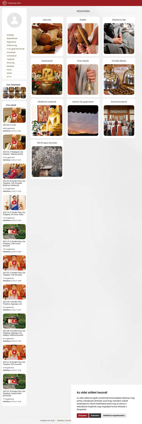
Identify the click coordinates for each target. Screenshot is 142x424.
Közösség (9, 63)
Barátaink (9, 66)
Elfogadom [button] (83, 415)
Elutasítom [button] (95, 415)
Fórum (8, 69)
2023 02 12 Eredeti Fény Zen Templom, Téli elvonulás (14, 274)
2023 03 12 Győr (9, 125)
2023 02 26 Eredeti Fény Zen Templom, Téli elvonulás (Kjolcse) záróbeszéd (14, 183)
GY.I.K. (7, 76)
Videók (8, 73)
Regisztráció (10, 42)
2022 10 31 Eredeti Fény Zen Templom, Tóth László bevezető (14, 243)
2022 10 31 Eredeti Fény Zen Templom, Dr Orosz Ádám (14, 213)
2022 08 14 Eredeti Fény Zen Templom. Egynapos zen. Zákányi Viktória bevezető (14, 333)
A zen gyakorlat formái (14, 49)
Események (10, 52)
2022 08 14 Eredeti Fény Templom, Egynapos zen (12, 303)
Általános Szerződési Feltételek (69, 420)
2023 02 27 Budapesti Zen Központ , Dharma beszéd (13, 153)
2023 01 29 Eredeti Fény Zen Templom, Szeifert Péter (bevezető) (14, 393)
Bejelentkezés (11, 38)
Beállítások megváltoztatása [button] (114, 415)
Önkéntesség (10, 45)
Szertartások (10, 56)
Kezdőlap (9, 35)
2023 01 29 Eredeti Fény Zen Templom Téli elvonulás (14, 363)
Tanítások (9, 59)
